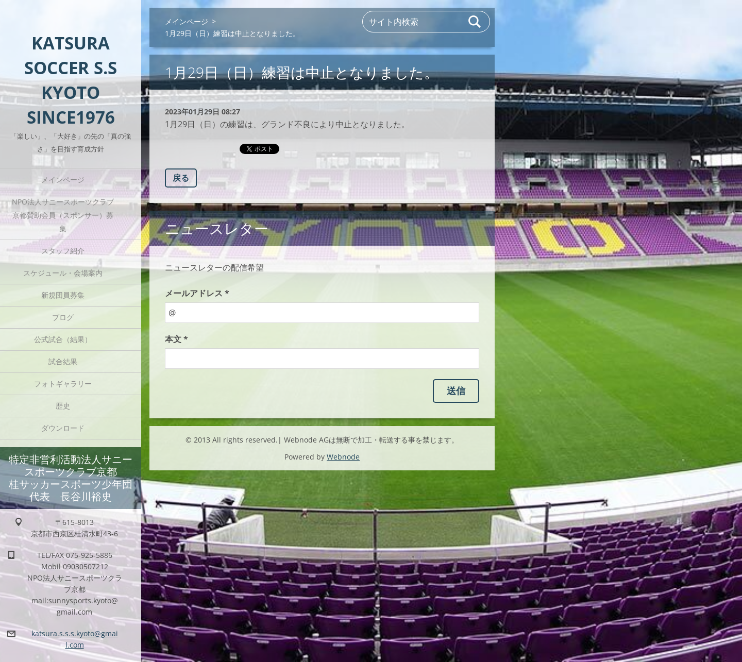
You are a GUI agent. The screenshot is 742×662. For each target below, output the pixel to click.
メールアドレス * (197, 293)
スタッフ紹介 (63, 251)
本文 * (176, 339)
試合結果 (62, 361)
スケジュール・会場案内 (63, 273)
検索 (475, 21)
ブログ (63, 317)
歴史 (63, 406)
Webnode (343, 457)
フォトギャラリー (63, 383)
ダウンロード (63, 428)
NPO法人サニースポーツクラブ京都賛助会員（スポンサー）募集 (63, 215)
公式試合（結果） (63, 339)
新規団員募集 (63, 295)
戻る (181, 177)
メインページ (63, 179)
